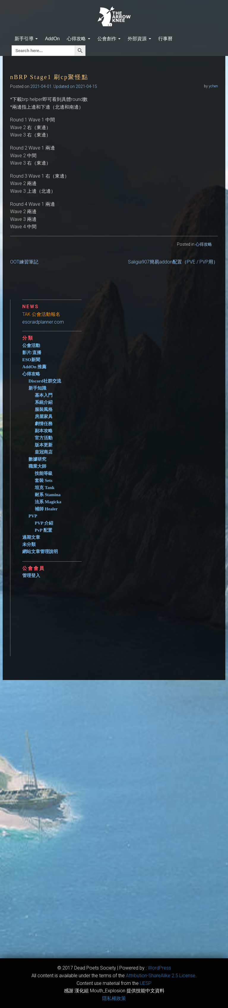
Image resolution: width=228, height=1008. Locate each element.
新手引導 (26, 38)
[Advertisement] (120, 614)
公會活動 (31, 345)
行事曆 (165, 38)
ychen (213, 86)
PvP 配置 (43, 530)
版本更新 (44, 445)
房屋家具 (44, 416)
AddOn (52, 38)
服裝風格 (44, 409)
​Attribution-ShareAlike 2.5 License (160, 975)
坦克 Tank (45, 487)
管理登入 (31, 575)
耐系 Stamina (48, 494)
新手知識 (37, 388)
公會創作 (109, 38)
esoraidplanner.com (43, 322)
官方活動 (44, 437)
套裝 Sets (44, 480)
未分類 (29, 544)
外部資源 (139, 38)
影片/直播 (31, 352)
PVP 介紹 (44, 523)
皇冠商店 (44, 452)
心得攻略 (78, 38)
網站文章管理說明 (40, 551)
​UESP (145, 983)
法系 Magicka (48, 501)
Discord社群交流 (44, 381)
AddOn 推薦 (34, 366)
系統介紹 (44, 402)
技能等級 (44, 473)
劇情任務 (44, 423)
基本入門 (44, 395)
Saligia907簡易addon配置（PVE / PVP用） (173, 262)
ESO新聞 (31, 359)
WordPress (159, 968)
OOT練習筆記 (24, 262)
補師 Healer (46, 509)
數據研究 (37, 459)
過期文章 (31, 537)
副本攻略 (44, 430)
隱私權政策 (114, 998)
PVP (32, 516)
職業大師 (37, 466)
